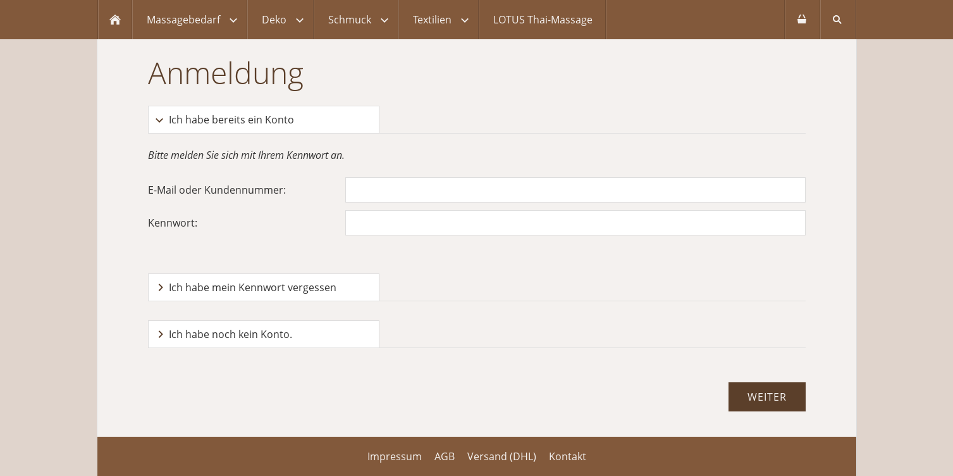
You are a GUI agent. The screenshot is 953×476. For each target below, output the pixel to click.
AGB (444, 456)
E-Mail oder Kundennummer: (217, 190)
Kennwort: (172, 223)
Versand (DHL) (501, 456)
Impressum (394, 456)
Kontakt (567, 456)
